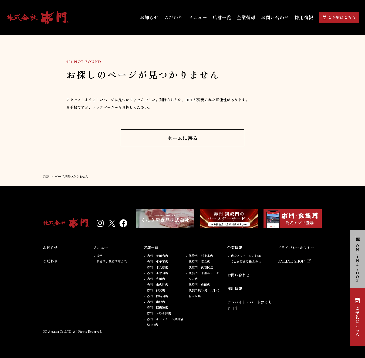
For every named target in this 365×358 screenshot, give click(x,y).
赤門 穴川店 (156, 279)
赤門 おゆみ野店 (159, 313)
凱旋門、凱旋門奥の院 (112, 261)
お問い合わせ (275, 17)
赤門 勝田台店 (157, 255)
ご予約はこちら (342, 17)
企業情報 (246, 17)
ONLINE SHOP (291, 261)
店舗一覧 (222, 17)
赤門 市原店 (156, 302)
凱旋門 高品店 (199, 261)
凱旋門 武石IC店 (201, 267)
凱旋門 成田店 (199, 284)
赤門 (100, 255)
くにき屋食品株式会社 (246, 261)
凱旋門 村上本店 (201, 255)
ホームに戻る (182, 138)
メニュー (197, 17)
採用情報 (303, 17)
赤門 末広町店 (157, 284)
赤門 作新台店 (157, 296)
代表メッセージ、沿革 (246, 255)
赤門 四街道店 (157, 307)
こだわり (173, 17)
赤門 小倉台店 (157, 273)
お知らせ (149, 17)
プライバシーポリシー (296, 247)
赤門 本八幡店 (157, 267)
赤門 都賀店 (156, 290)
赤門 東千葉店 (157, 261)
